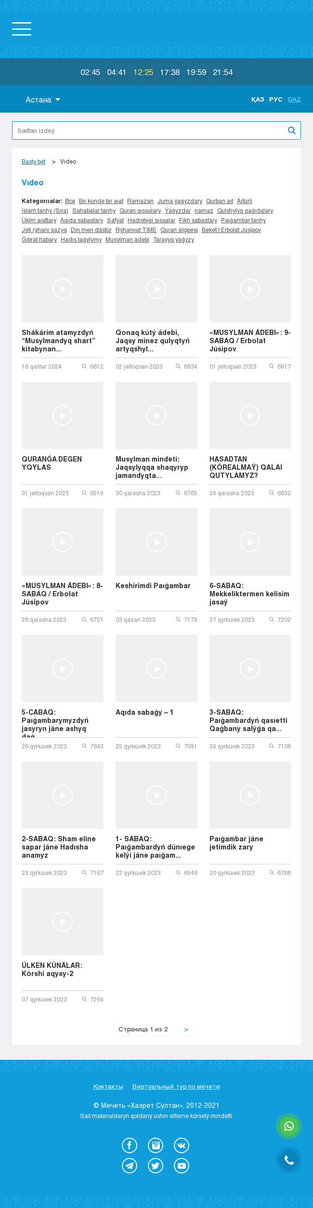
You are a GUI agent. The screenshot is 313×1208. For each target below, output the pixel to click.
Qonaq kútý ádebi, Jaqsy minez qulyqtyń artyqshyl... (153, 340)
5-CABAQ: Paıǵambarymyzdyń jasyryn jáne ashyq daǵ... (55, 723)
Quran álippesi (179, 229)
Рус (276, 99)
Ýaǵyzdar (178, 210)
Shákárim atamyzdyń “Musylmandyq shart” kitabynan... (58, 340)
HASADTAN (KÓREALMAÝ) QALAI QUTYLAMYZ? (245, 467)
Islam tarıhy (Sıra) (45, 210)
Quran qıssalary (140, 210)
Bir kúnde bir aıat (101, 200)
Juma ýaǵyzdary (179, 200)
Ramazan (140, 200)
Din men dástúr (91, 229)
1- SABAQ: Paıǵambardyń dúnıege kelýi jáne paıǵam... (155, 847)
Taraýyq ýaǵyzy (173, 239)
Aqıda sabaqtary (81, 220)
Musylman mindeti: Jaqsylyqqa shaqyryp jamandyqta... (152, 467)
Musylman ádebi (127, 239)
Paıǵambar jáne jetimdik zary (236, 843)
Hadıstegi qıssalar (151, 220)
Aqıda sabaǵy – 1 (145, 712)
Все (70, 200)
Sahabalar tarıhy (94, 210)
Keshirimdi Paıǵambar (153, 585)
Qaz (294, 99)
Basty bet (33, 161)
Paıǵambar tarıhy (243, 220)
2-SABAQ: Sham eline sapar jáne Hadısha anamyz (59, 847)
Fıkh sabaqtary (198, 220)
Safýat (115, 220)
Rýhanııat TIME (136, 229)
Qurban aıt (219, 200)
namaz (204, 210)
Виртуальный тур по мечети (176, 1086)
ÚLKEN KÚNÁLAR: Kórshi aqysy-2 (52, 969)
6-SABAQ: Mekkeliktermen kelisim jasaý (249, 593)
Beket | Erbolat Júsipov (231, 229)
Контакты (108, 1086)
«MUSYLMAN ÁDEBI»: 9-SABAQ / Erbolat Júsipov (250, 340)
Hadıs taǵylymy (81, 239)
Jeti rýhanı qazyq (44, 229)
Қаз (257, 99)
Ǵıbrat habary (39, 239)
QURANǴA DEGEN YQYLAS (52, 463)
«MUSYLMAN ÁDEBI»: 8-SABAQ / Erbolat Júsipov (62, 593)
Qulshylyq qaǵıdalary (245, 210)
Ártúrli (244, 200)
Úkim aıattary (39, 220)
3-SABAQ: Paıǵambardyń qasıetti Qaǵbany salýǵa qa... (248, 720)
